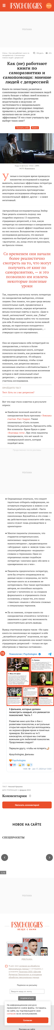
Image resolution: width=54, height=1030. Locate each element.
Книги (35, 127)
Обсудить (38, 53)
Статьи (4, 53)
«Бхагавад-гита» (16, 432)
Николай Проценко (15, 786)
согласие (11, 1013)
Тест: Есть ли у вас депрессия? (18, 392)
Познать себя (22, 127)
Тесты (49, 6)
